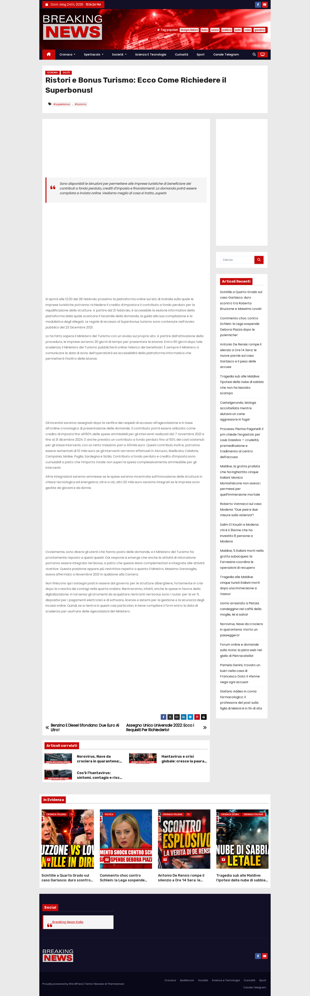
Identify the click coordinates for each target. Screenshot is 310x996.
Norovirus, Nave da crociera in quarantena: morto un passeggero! (98, 761)
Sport (201, 55)
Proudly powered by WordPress (63, 984)
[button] (254, 54)
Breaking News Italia (67, 922)
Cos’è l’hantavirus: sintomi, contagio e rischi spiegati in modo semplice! (100, 780)
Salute (66, 72)
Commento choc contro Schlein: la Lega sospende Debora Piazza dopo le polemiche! (122, 882)
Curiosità (181, 55)
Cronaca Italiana (56, 814)
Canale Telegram (226, 55)
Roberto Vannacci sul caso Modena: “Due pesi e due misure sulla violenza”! (241, 509)
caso (248, 30)
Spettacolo (93, 55)
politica (226, 30)
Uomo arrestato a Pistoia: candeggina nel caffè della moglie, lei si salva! (240, 609)
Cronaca (68, 55)
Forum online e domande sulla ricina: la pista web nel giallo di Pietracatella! (241, 650)
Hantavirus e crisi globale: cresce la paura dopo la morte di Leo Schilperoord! (183, 763)
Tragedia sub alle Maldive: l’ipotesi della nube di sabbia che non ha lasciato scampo (241, 880)
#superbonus (61, 104)
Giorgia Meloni (189, 30)
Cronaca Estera (230, 814)
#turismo (80, 104)
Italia (204, 30)
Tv (72, 814)
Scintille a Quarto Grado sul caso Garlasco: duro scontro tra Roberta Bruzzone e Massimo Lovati (66, 882)
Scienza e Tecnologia (150, 55)
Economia (52, 72)
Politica (109, 814)
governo (259, 30)
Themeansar (116, 984)
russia (215, 30)
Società (119, 55)
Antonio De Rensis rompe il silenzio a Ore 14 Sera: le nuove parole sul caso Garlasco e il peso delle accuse (240, 355)
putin (238, 30)
